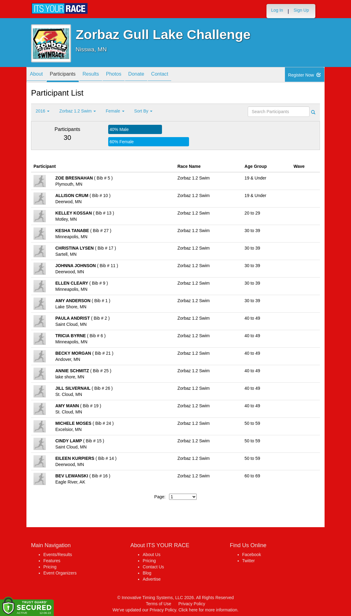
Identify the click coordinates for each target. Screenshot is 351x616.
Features (51, 560)
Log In (277, 10)
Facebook (251, 554)
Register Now (304, 75)
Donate (152, 75)
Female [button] (115, 111)
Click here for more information (208, 609)
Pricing (50, 566)
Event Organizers (60, 573)
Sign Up (301, 10)
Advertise (151, 579)
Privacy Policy (191, 603)
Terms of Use (158, 603)
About (38, 75)
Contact (180, 75)
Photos (127, 75)
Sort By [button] (143, 111)
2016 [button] (42, 111)
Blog (147, 573)
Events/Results (57, 554)
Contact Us (153, 566)
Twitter (248, 560)
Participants (68, 75)
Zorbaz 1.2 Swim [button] (77, 111)
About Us (151, 554)
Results (100, 75)
